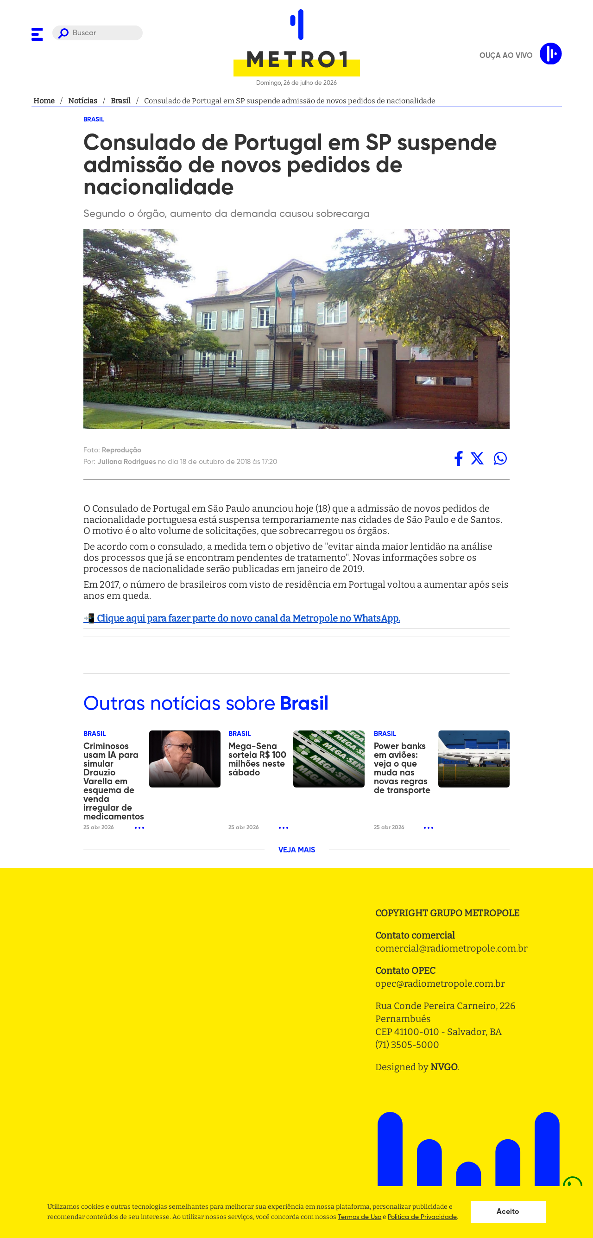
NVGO (444, 1067)
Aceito (508, 1212)
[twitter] (477, 458)
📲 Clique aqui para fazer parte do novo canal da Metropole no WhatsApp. (241, 618)
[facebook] (458, 458)
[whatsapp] (500, 458)
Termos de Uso (359, 1217)
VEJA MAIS (296, 850)
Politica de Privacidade (422, 1217)
